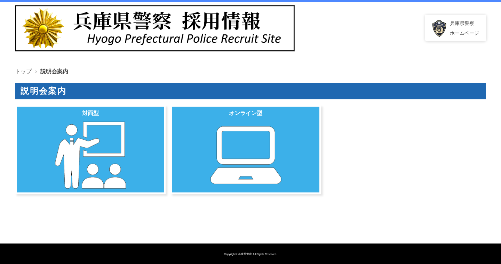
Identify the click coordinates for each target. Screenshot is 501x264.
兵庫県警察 (245, 254)
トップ (23, 71)
